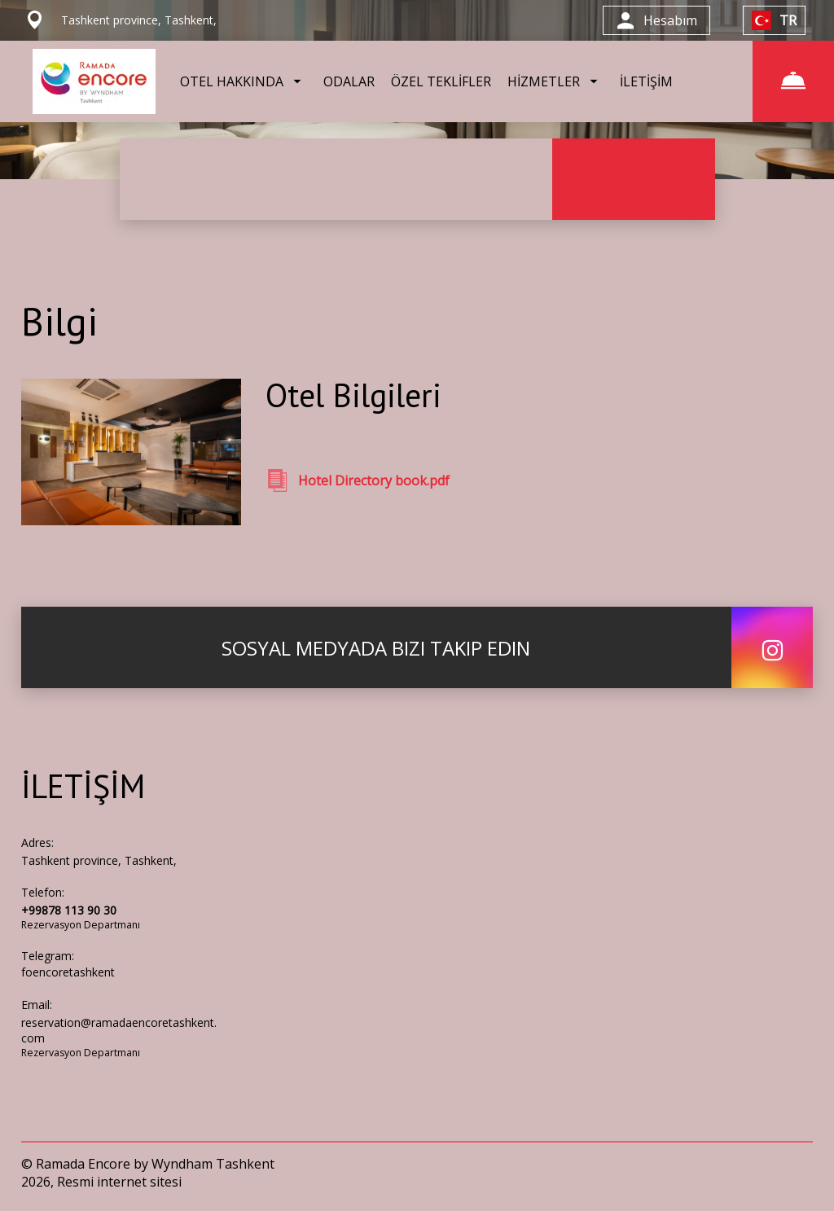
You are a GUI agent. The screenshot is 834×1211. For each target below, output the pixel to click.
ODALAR (349, 81)
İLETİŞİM (646, 81)
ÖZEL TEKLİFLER (441, 81)
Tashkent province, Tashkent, (99, 860)
